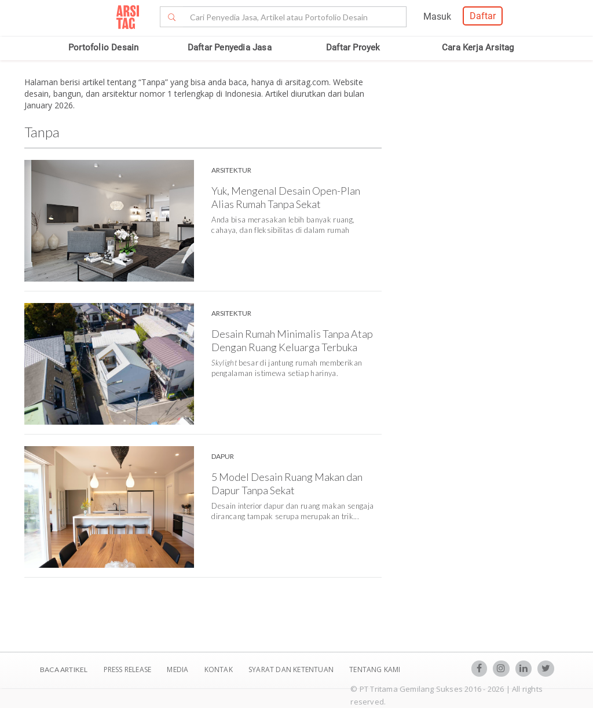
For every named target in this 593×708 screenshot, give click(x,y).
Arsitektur (231, 170)
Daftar (483, 15)
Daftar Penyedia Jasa (230, 47)
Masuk (437, 16)
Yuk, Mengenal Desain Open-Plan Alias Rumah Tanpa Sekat (285, 197)
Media (178, 669)
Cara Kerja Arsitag (478, 47)
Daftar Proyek (353, 47)
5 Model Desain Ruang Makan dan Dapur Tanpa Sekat (287, 483)
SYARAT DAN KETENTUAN (291, 669)
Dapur (222, 456)
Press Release (127, 669)
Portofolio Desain (103, 47)
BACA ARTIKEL (63, 669)
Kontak (219, 669)
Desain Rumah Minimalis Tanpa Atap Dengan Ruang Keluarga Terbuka (292, 340)
